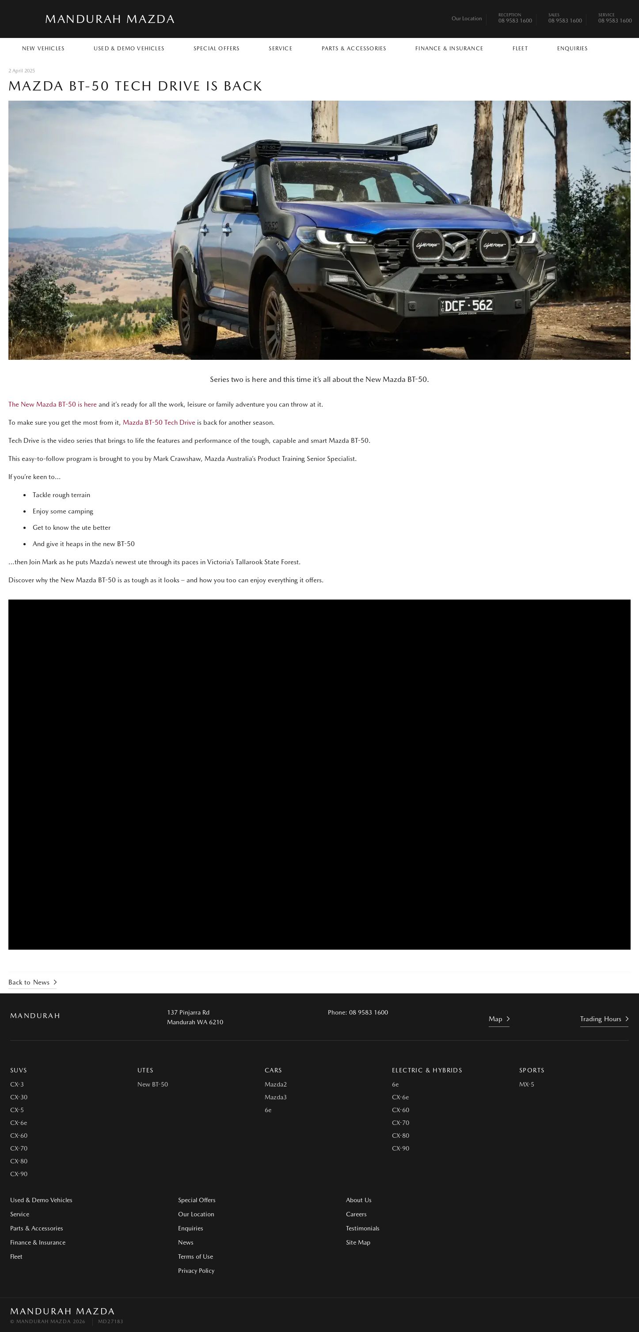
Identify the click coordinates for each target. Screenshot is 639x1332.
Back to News (29, 981)
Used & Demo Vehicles (129, 48)
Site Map (499, 1227)
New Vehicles (43, 48)
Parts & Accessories (354, 48)
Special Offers (217, 48)
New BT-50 (152, 1083)
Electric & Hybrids (427, 1069)
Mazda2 (276, 1083)
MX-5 (526, 1083)
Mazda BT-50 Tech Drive (159, 422)
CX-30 (18, 1096)
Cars (273, 1069)
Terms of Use (186, 1255)
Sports (531, 1069)
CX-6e (18, 1121)
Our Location (467, 18)
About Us (341, 1199)
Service (280, 48)
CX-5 (17, 1109)
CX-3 (17, 1083)
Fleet (520, 48)
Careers (497, 1199)
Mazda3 (276, 1096)
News (177, 1241)
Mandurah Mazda (110, 19)
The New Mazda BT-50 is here (53, 404)
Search (611, 48)
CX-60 (18, 1134)
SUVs (18, 1069)
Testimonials (504, 1213)
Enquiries (572, 48)
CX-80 (18, 1160)
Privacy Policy (187, 1269)
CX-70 (18, 1147)
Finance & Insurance (449, 48)
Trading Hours (601, 1018)
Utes (145, 1069)
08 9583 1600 (515, 19)
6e (268, 1109)
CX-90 (18, 1173)
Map (495, 1018)
